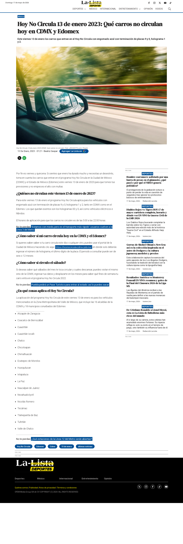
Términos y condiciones (67, 488)
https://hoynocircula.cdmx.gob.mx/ (74, 247)
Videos (159, 9)
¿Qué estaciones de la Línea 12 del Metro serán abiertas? (61, 439)
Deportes (78, 9)
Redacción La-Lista (150, 201)
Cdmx (52, 446)
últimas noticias (85, 446)
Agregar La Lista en (74, 151)
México (93, 9)
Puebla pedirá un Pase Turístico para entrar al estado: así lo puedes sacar (70, 284)
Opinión (148, 9)
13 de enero (66, 446)
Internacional (108, 9)
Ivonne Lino (147, 236)
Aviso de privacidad (47, 488)
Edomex (40, 446)
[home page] (91, 3)
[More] (85, 9)
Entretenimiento (128, 9)
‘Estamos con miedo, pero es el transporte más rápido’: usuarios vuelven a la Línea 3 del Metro (64, 228)
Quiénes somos (21, 488)
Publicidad (33, 488)
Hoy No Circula (23, 446)
